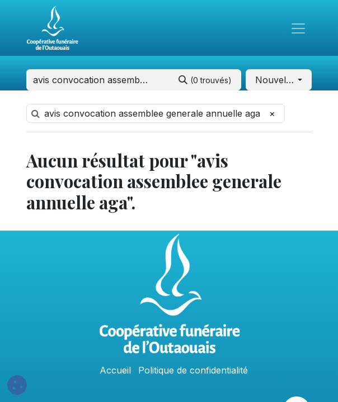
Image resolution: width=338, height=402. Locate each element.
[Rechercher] (205, 79)
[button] (279, 79)
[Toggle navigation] (298, 28)
